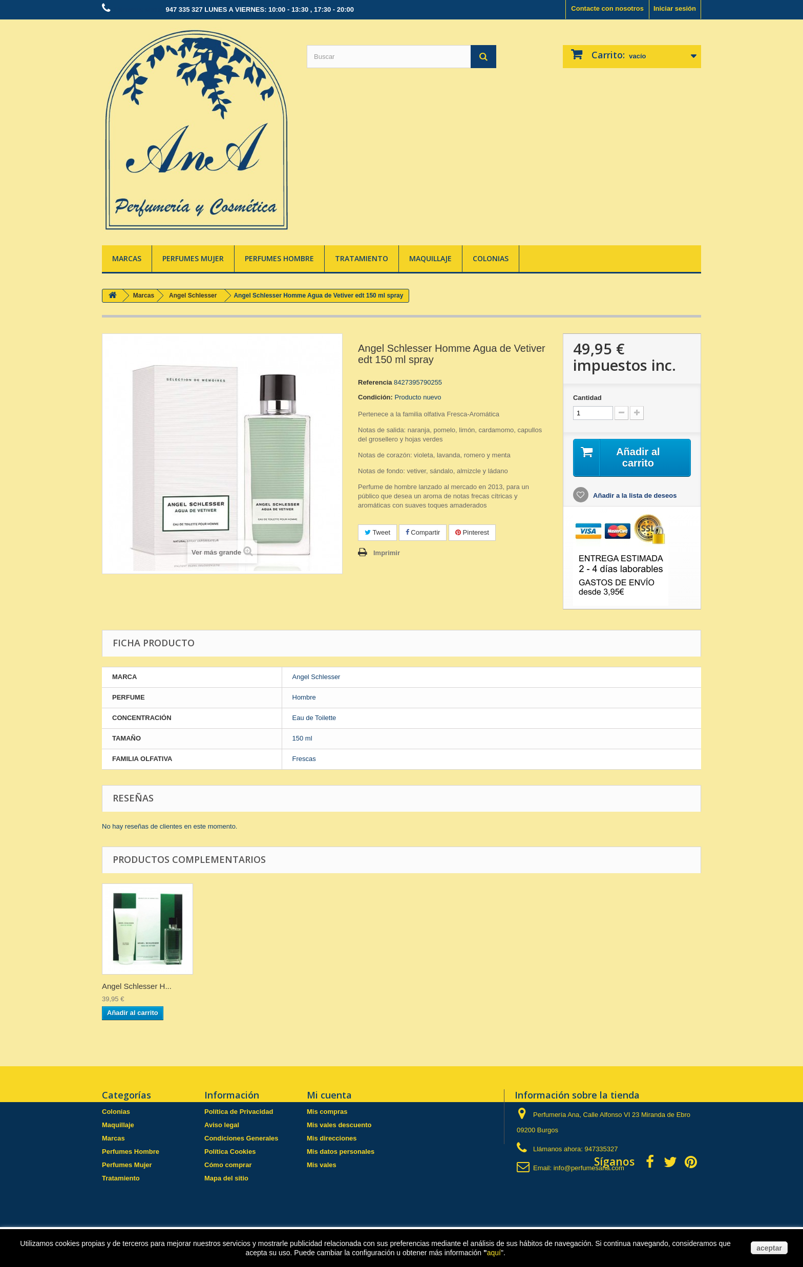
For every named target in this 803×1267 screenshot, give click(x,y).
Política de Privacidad (238, 1111)
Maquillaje (430, 258)
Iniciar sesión (674, 8)
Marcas (126, 258)
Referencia (375, 382)
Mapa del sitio (226, 1178)
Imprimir (386, 553)
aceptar (769, 1248)
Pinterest (472, 532)
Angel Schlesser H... (137, 986)
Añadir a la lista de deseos (634, 495)
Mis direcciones (332, 1138)
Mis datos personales (340, 1151)
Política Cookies (230, 1151)
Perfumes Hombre (279, 258)
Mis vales (321, 1165)
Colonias (491, 258)
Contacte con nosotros (607, 8)
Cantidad (587, 398)
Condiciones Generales (241, 1138)
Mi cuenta (329, 1095)
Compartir (423, 532)
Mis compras (327, 1111)
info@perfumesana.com (589, 1168)
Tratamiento (361, 258)
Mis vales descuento (339, 1125)
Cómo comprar (227, 1165)
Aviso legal (221, 1125)
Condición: (375, 397)
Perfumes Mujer (193, 258)
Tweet (377, 532)
